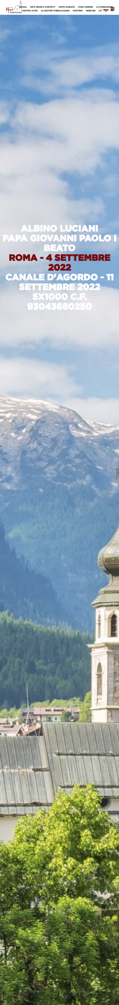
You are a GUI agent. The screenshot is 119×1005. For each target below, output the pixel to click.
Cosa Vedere (85, 7)
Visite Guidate (66, 7)
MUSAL (23, 7)
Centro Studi (30, 10)
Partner (78, 10)
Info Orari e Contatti (42, 7)
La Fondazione (104, 7)
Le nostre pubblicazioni (55, 10)
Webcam (90, 10)
